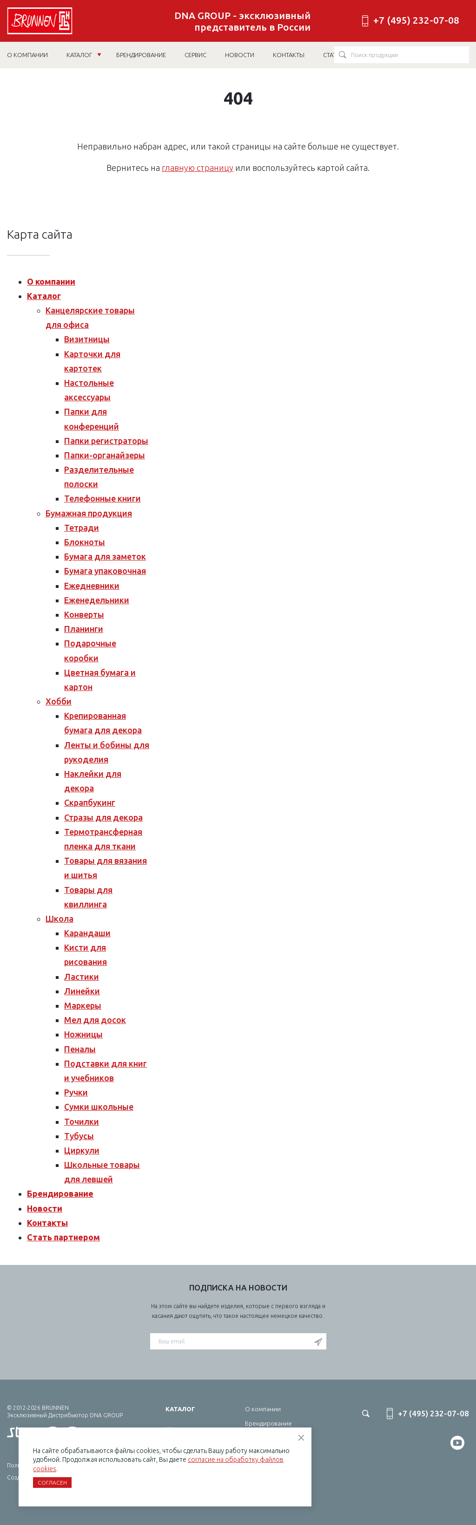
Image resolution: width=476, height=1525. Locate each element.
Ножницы (83, 1034)
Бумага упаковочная (105, 570)
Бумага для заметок (105, 556)
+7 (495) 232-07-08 (416, 20)
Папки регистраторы (106, 440)
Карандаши (87, 933)
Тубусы (79, 1135)
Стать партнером (63, 1237)
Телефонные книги (102, 498)
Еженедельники (96, 600)
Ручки (76, 1092)
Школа (59, 918)
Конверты (84, 614)
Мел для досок (95, 1019)
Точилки (81, 1121)
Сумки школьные (98, 1106)
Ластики (81, 976)
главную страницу (197, 167)
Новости (44, 1208)
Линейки (82, 991)
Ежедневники (91, 585)
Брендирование (60, 1193)
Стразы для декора (103, 817)
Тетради (81, 527)
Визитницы (87, 339)
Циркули (81, 1150)
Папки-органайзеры (104, 455)
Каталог (83, 55)
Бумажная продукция (89, 513)
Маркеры (82, 1005)
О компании (51, 281)
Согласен (52, 1482)
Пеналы (80, 1049)
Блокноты (84, 542)
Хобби (59, 701)
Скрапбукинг (89, 802)
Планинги (83, 628)
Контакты (47, 1222)
